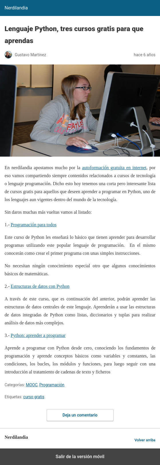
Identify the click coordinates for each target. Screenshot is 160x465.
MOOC (32, 385)
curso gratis (33, 397)
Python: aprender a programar (38, 335)
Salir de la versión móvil (80, 456)
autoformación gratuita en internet (114, 167)
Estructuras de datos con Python (40, 286)
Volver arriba (145, 440)
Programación (51, 385)
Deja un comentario (80, 415)
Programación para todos (33, 224)
